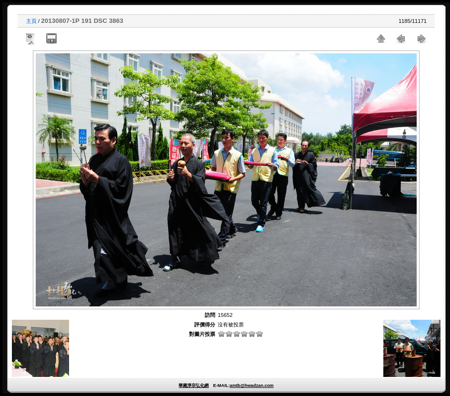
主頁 (31, 21)
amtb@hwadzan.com (251, 385)
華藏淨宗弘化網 (194, 385)
